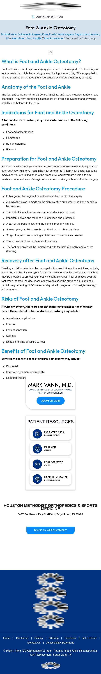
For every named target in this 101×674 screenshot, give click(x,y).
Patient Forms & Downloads (54, 434)
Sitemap (54, 638)
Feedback (70, 638)
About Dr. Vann (50, 400)
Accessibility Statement (60, 642)
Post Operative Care (53, 464)
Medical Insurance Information (56, 479)
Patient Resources (50, 421)
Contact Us (34, 642)
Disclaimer (22, 638)
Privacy (38, 638)
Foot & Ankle (34, 38)
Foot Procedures (53, 38)
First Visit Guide (50, 449)
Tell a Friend (89, 638)
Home (6, 638)
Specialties (17, 38)
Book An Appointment (49, 16)
